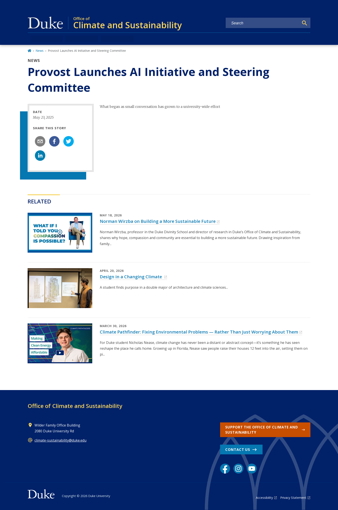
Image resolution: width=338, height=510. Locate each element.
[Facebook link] (225, 469)
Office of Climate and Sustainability (75, 406)
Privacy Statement (293, 498)
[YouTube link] (252, 469)
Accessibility (264, 498)
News (40, 51)
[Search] (304, 23)
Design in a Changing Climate (131, 277)
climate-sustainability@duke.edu (60, 440)
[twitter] (68, 141)
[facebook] (54, 141)
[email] (40, 141)
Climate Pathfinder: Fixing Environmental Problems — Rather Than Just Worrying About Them (199, 332)
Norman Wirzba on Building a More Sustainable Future (158, 221)
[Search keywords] (262, 23)
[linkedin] (40, 155)
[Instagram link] (238, 469)
